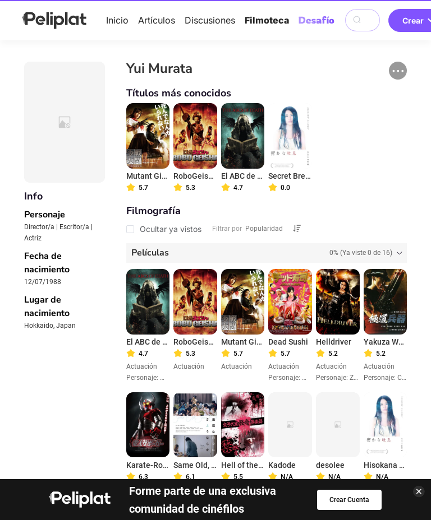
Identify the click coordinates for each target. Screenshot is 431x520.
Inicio (117, 20)
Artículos (156, 20)
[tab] (266, 253)
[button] (398, 71)
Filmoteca (267, 20)
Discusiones (210, 20)
